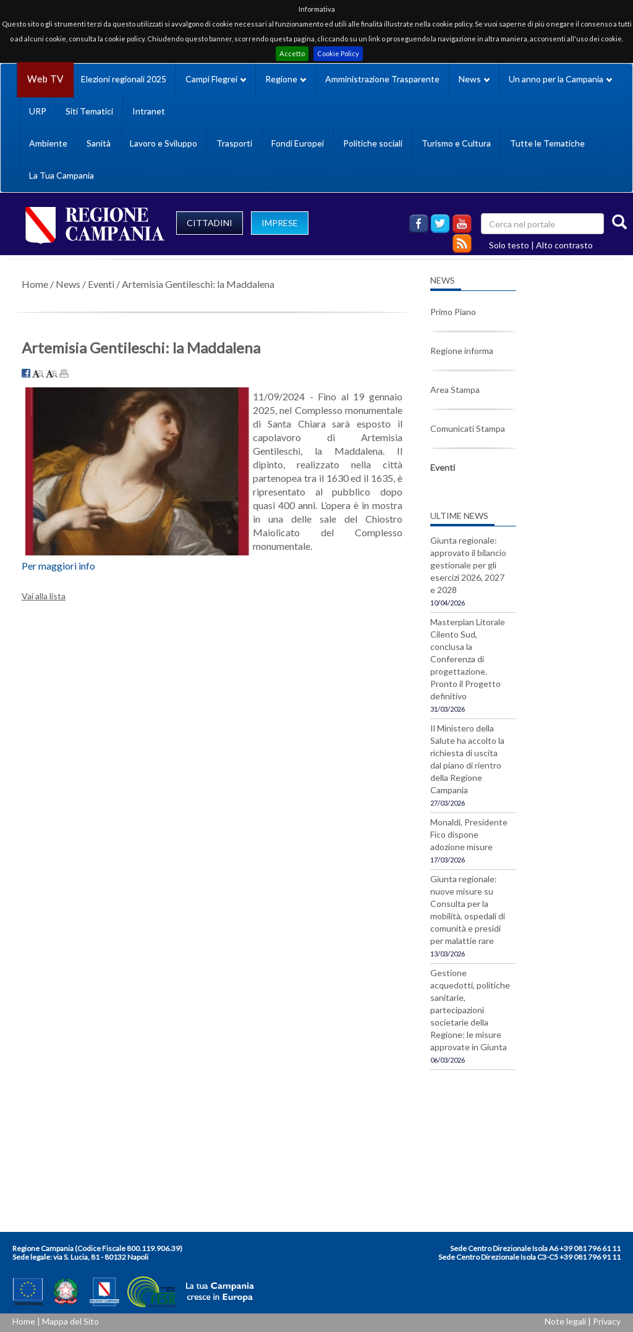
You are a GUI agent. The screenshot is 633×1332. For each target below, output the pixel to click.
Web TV (45, 79)
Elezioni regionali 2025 (123, 79)
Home (35, 284)
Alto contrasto (564, 245)
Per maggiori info (58, 565)
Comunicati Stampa (467, 428)
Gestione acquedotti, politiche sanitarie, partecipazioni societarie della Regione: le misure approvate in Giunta (470, 1009)
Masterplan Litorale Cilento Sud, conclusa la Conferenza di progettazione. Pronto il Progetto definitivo (467, 659)
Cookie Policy (338, 53)
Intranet (148, 111)
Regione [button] (285, 79)
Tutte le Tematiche (547, 143)
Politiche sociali (372, 143)
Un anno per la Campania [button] (560, 79)
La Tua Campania (61, 175)
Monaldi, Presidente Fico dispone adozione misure (469, 834)
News (68, 284)
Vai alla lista (44, 596)
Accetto (292, 53)
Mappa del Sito (70, 1321)
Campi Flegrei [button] (215, 79)
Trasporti (234, 143)
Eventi (101, 284)
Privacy (607, 1321)
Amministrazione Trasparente (382, 79)
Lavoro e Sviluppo (163, 143)
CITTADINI (209, 222)
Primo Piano (453, 311)
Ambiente (48, 143)
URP (37, 111)
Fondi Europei (297, 143)
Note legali (565, 1321)
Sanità (99, 143)
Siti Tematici (89, 111)
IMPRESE (279, 222)
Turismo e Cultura (456, 143)
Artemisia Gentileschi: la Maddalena (198, 284)
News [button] (474, 79)
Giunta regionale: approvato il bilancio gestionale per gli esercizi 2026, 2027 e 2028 (468, 565)
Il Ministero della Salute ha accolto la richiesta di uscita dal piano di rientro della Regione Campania (467, 759)
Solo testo (509, 245)
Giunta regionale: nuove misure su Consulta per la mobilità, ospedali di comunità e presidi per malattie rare (467, 910)
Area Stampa (455, 389)
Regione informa (461, 350)
